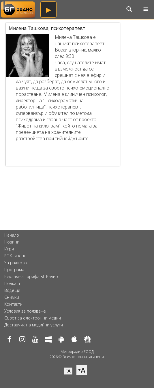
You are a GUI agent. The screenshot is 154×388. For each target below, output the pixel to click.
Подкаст (12, 283)
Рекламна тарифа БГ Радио (31, 276)
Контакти (13, 304)
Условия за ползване (25, 311)
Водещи (12, 290)
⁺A (81, 370)
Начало (11, 235)
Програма (14, 269)
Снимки (11, 297)
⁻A (68, 371)
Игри (9, 249)
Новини (11, 242)
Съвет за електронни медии (32, 318)
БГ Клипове (15, 255)
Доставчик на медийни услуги (33, 325)
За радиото (15, 262)
